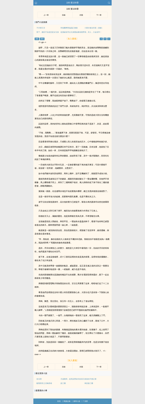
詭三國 (63, 383)
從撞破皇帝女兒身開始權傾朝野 (72, 32)
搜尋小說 (76, 401)
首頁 (59, 401)
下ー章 (98, 15)
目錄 (63, 15)
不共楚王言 (41, 28)
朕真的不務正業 (90, 379)
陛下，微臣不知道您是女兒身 (48, 32)
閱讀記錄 (67, 401)
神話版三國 (88, 383)
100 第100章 (72, 2)
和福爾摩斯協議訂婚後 (69, 28)
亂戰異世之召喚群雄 (44, 383)
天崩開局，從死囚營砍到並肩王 (72, 379)
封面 (81, 15)
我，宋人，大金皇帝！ (93, 32)
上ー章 (46, 15)
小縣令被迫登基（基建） (93, 28)
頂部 (85, 401)
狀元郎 (39, 379)
